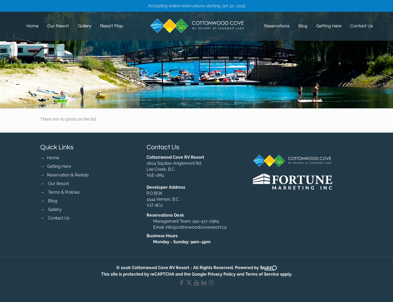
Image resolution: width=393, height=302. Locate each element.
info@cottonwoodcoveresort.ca (196, 227)
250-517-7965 (205, 221)
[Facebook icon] (182, 283)
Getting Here (59, 166)
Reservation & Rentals (68, 175)
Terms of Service (262, 274)
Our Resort (58, 183)
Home (53, 157)
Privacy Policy (222, 274)
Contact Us (59, 218)
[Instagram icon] (212, 283)
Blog (52, 200)
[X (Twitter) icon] (189, 283)
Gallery (55, 209)
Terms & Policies (64, 192)
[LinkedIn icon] (204, 283)
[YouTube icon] (197, 283)
